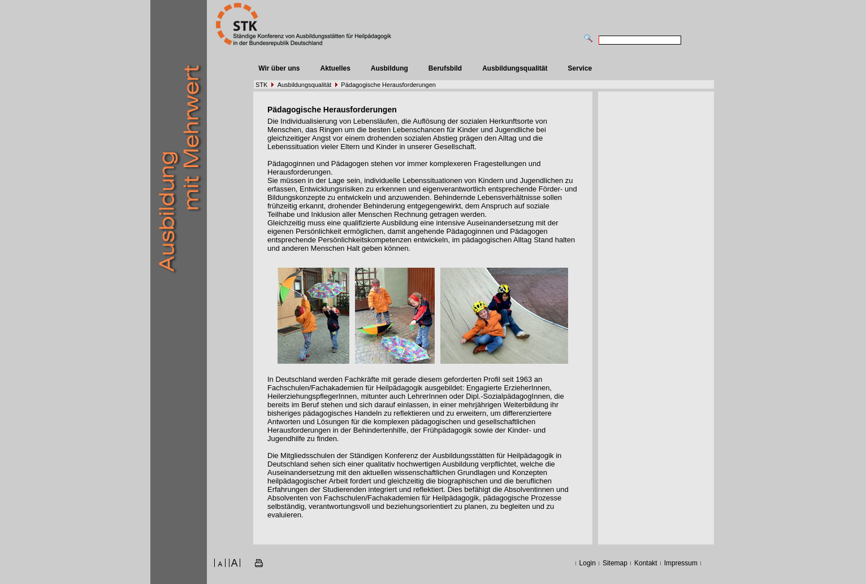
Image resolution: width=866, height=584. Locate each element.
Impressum (681, 563)
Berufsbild (445, 68)
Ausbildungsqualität (514, 68)
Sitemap (615, 563)
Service (580, 68)
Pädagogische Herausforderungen (388, 84)
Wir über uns (279, 68)
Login (587, 563)
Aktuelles (335, 68)
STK (261, 84)
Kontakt (645, 563)
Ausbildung (389, 68)
